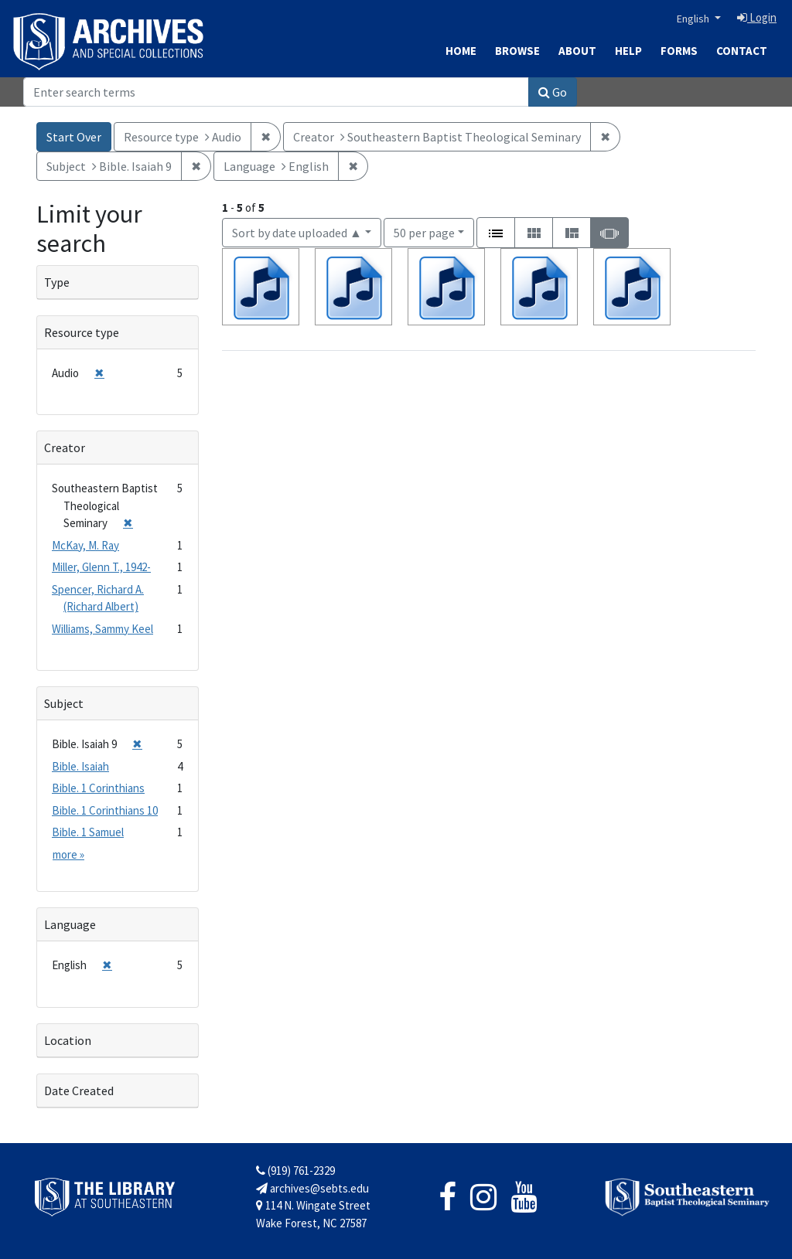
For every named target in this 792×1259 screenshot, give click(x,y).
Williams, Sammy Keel (102, 628)
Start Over (73, 137)
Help (628, 50)
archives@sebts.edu (312, 1188)
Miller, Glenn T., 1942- (101, 567)
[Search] (276, 92)
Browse (517, 50)
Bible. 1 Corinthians (98, 788)
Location (67, 1040)
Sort (297, 232)
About (577, 50)
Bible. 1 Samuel (88, 832)
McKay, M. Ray (85, 545)
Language (70, 924)
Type (57, 282)
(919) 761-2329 (295, 1170)
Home (461, 50)
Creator (64, 447)
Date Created (79, 1090)
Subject (64, 703)
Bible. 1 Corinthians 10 (105, 810)
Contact (741, 50)
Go (552, 92)
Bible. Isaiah (80, 766)
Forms (679, 50)
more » (68, 854)
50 (424, 231)
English (694, 19)
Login (757, 17)
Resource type (81, 332)
